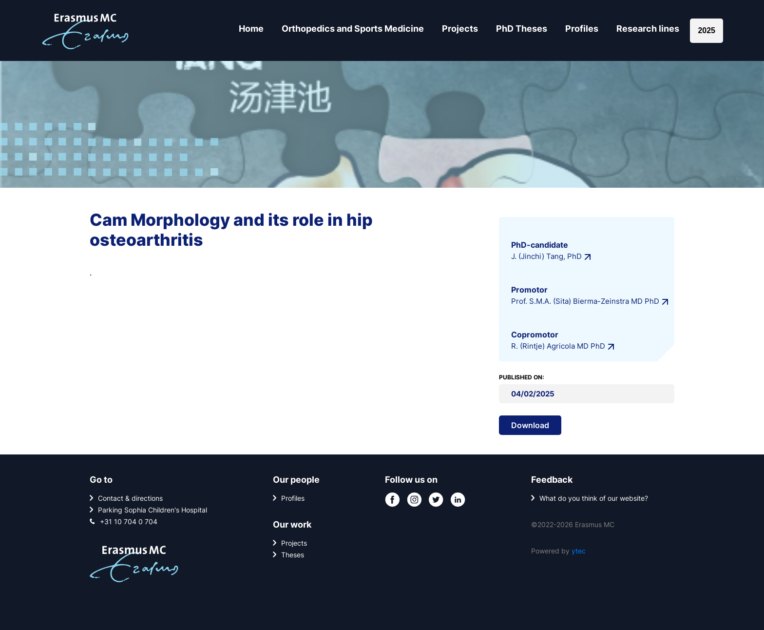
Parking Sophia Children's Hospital (152, 510)
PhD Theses (521, 28)
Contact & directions (130, 498)
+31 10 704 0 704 (128, 521)
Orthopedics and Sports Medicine (353, 28)
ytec (579, 551)
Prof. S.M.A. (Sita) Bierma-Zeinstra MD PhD (585, 301)
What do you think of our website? (593, 498)
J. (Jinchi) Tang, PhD (546, 256)
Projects (460, 28)
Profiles (581, 28)
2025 (706, 30)
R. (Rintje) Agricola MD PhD (558, 346)
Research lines (647, 28)
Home (251, 28)
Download (530, 425)
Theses (292, 555)
